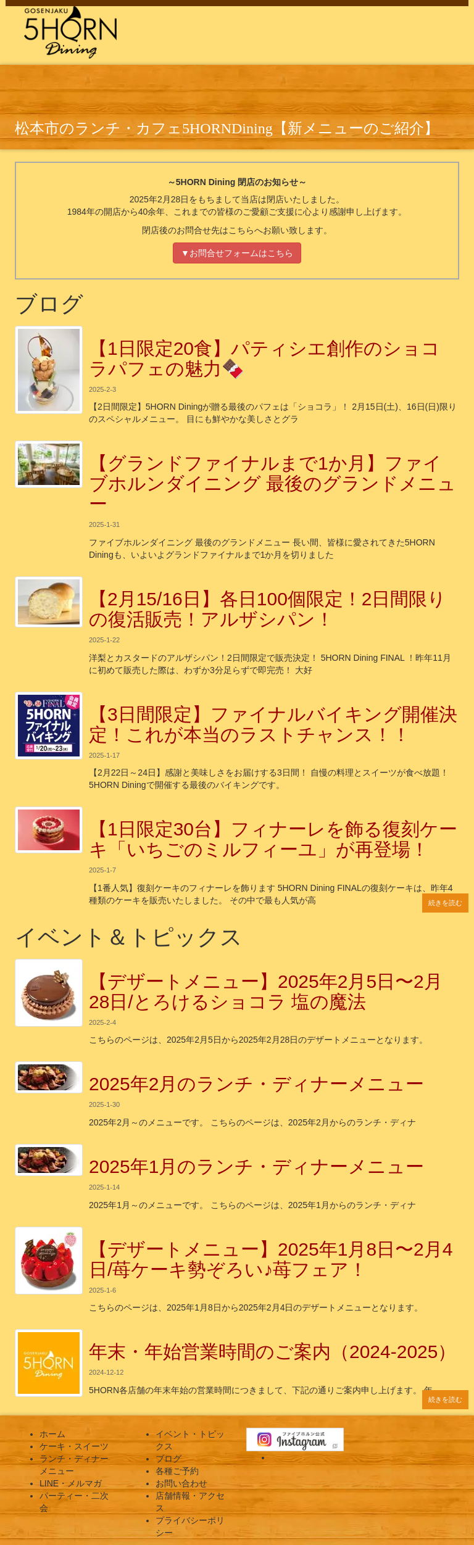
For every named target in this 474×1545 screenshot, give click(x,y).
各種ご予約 (177, 1471)
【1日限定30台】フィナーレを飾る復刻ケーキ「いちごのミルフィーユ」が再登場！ (273, 839)
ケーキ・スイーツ (74, 1446)
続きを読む (445, 902)
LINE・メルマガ (71, 1483)
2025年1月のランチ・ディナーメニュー (256, 1166)
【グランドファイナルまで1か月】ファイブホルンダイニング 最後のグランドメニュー (272, 483)
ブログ (168, 1459)
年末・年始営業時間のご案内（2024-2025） (272, 1351)
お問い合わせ (181, 1483)
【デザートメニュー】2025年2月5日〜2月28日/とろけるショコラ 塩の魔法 (266, 991)
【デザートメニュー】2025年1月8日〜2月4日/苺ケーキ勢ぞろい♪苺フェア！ (270, 1259)
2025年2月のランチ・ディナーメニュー (256, 1084)
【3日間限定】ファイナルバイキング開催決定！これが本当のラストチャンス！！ (273, 724)
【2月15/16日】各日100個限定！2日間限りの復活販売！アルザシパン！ (268, 609)
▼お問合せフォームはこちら (237, 253)
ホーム (52, 1434)
